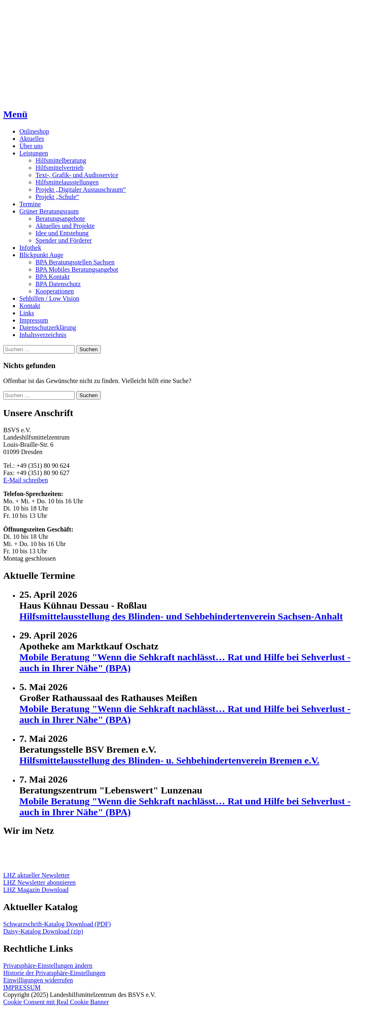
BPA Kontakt (52, 276)
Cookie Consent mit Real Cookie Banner (56, 1002)
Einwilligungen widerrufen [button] (38, 980)
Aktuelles (31, 138)
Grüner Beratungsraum (49, 211)
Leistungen (33, 153)
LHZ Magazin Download (36, 889)
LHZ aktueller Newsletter (36, 875)
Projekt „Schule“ (57, 196)
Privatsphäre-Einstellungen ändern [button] (47, 965)
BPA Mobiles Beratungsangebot (77, 269)
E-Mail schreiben (25, 480)
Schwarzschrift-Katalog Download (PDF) (57, 924)
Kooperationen (55, 291)
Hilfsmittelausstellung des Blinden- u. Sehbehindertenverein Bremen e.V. (169, 760)
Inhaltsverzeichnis (42, 334)
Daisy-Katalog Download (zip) (43, 931)
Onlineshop (34, 131)
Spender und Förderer (64, 240)
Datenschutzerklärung (47, 327)
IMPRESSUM (21, 987)
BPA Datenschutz (58, 284)
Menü (15, 114)
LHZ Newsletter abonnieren (39, 882)
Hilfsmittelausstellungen (67, 182)
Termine (30, 204)
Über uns (31, 145)
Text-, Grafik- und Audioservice (77, 175)
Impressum (33, 320)
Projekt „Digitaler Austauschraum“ (81, 189)
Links (26, 313)
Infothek (30, 247)
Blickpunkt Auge (41, 254)
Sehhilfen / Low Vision (49, 298)
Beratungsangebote (60, 218)
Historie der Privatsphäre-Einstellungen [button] (54, 972)
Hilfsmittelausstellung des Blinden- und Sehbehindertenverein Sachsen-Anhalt (181, 616)
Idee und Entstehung (62, 233)
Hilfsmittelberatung (61, 160)
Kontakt (29, 305)
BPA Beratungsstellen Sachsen (75, 262)
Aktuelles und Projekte (65, 225)
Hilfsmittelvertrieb (60, 167)
